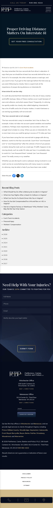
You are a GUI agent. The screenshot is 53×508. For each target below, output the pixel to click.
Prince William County (10, 431)
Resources (26, 481)
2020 (4, 251)
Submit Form (26, 349)
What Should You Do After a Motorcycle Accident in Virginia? (25, 192)
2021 (4, 247)
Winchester (25, 425)
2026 (4, 234)
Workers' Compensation (12, 225)
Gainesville (43, 431)
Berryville (15, 434)
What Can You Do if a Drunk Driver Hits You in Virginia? (23, 198)
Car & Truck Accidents (26, 67)
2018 (4, 259)
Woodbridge (24, 431)
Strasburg (40, 434)
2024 (4, 243)
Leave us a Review (26, 415)
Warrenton (19, 437)
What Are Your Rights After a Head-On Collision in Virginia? (25, 195)
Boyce (22, 434)
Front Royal (6, 434)
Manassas (38, 425)
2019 (4, 255)
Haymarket (34, 431)
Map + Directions (26, 390)
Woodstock (6, 437)
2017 (4, 263)
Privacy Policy (26, 477)
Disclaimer (26, 473)
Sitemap (27, 485)
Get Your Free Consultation (26, 41)
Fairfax (33, 434)
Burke (27, 434)
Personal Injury (9, 221)
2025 (4, 238)
